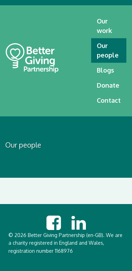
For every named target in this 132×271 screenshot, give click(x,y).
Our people (108, 50)
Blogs (105, 70)
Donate (108, 85)
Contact (109, 100)
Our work (104, 25)
